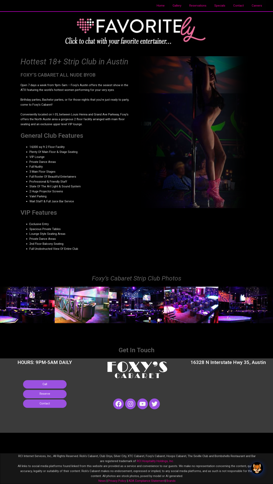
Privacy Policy (116, 481)
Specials (224, 5)
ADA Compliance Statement (146, 481)
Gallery (186, 5)
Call (44, 384)
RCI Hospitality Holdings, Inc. (155, 461)
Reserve (45, 395)
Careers (258, 5)
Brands (171, 481)
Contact (241, 5)
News (102, 481)
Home (172, 5)
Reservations (204, 5)
